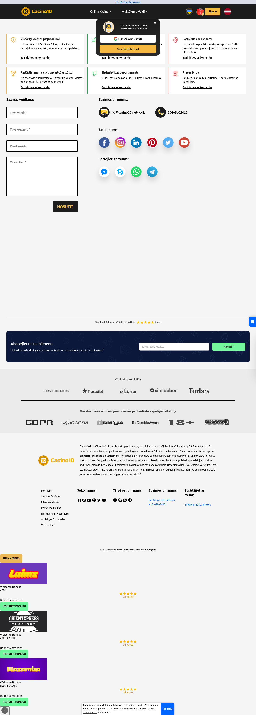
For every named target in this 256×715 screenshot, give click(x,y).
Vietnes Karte (48, 525)
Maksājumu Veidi (133, 12)
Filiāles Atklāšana (50, 502)
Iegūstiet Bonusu (14, 606)
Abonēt (229, 346)
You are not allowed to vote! (152, 322)
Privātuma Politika (51, 508)
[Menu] (190, 11)
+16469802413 (171, 112)
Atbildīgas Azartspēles (53, 519)
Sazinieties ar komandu (35, 58)
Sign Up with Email (128, 49)
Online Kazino (99, 12)
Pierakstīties (11, 558)
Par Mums (46, 490)
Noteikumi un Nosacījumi (55, 513)
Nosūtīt (65, 206)
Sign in (213, 11)
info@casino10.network (122, 112)
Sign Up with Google (128, 39)
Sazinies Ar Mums (51, 496)
